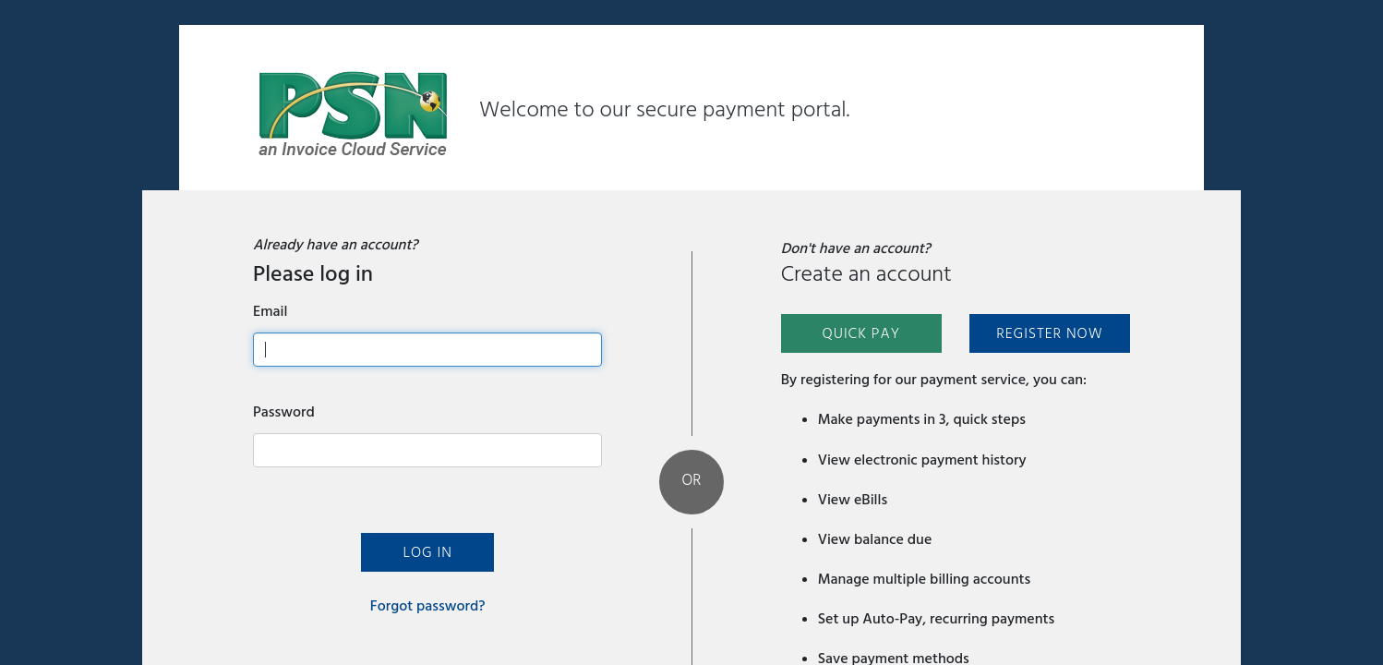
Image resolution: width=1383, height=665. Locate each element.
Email (270, 311)
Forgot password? (428, 606)
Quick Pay (861, 333)
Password (284, 412)
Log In (427, 552)
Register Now (1049, 333)
